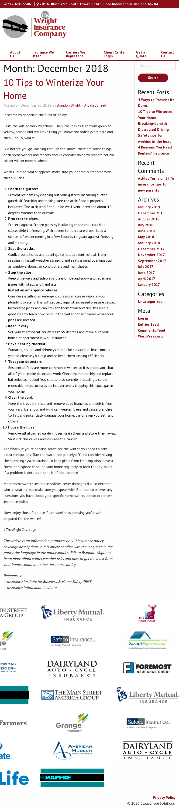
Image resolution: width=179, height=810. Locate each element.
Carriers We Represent (75, 54)
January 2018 (149, 242)
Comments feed (151, 330)
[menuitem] (12, 54)
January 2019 (149, 207)
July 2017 (145, 266)
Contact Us (167, 54)
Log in (143, 318)
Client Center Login (115, 54)
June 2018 (146, 231)
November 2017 (151, 254)
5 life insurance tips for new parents (156, 184)
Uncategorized (94, 105)
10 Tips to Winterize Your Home (155, 114)
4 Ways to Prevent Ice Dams (156, 102)
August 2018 (148, 219)
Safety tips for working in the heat (154, 138)
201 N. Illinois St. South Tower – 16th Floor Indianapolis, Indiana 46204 (99, 4)
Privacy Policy (164, 797)
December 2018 (151, 213)
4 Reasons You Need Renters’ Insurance (155, 150)
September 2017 (152, 260)
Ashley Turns (148, 178)
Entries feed (148, 324)
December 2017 (151, 248)
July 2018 (145, 225)
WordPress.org (150, 336)
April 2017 (146, 278)
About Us (15, 54)
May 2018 (146, 236)
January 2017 (149, 284)
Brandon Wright (69, 105)
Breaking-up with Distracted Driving (153, 126)
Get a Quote (141, 54)
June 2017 (146, 272)
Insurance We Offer (42, 54)
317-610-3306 (19, 4)
